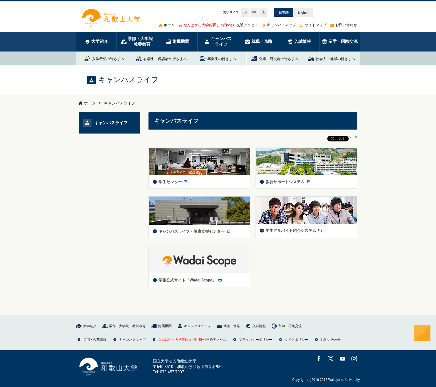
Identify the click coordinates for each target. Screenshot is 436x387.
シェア (353, 137)
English (303, 12)
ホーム (90, 103)
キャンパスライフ (119, 103)
